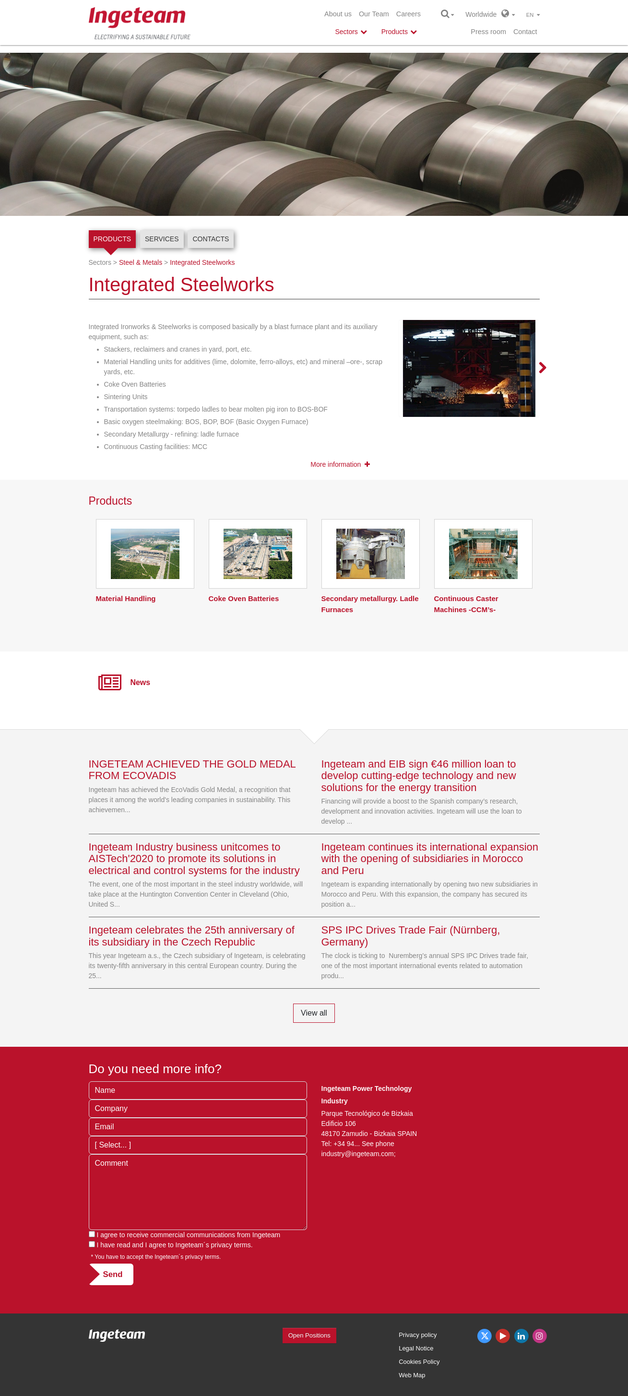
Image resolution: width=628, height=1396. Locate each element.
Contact (525, 31)
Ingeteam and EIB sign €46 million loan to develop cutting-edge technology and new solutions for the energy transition (418, 775)
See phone (378, 1144)
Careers (408, 14)
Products (112, 239)
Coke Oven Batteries (244, 598)
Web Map (412, 1375)
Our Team (374, 14)
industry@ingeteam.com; (358, 1154)
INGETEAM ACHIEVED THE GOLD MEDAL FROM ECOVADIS (192, 769)
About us (338, 14)
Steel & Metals (140, 262)
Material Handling (126, 598)
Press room (488, 31)
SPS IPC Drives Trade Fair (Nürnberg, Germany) (410, 935)
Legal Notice (416, 1348)
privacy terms (231, 1245)
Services (162, 239)
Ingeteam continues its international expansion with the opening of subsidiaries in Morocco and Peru (430, 858)
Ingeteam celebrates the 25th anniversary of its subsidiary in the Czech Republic (192, 935)
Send (113, 1274)
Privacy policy (418, 1334)
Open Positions (309, 1335)
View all (314, 1013)
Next (536, 368)
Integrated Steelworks (202, 262)
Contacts (210, 239)
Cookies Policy (419, 1361)
